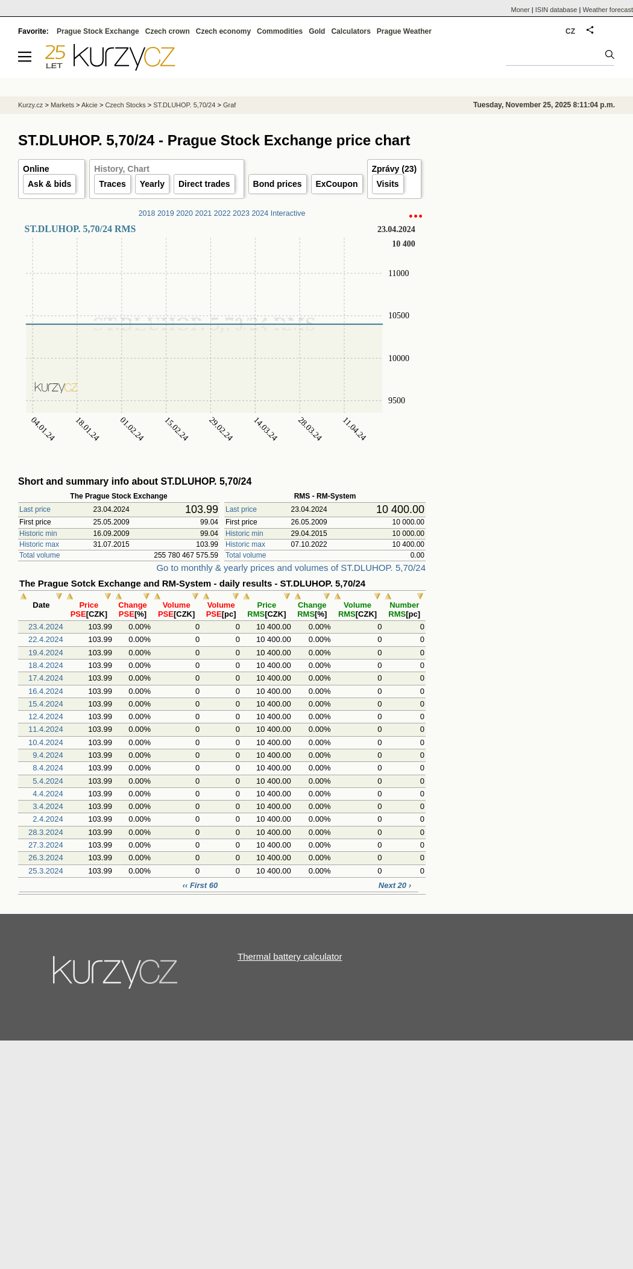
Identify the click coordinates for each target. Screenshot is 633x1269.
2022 (222, 213)
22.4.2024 (45, 639)
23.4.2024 (45, 626)
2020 (184, 213)
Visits (388, 184)
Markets (62, 105)
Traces (112, 184)
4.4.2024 (48, 793)
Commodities (280, 31)
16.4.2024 (45, 691)
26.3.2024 (45, 857)
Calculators (350, 31)
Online (36, 169)
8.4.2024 (48, 767)
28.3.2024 (45, 832)
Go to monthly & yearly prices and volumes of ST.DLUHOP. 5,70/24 (291, 567)
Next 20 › (395, 885)
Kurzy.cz (30, 105)
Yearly (152, 184)
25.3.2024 (45, 870)
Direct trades (204, 184)
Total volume (39, 555)
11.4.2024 (45, 729)
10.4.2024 (45, 742)
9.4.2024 (48, 755)
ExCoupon (337, 184)
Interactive (288, 213)
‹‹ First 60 (200, 885)
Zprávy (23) (394, 169)
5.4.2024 (48, 781)
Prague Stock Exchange (98, 31)
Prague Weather (404, 31)
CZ (570, 31)
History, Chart (122, 169)
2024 (259, 213)
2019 (165, 213)
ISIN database (556, 9)
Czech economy (223, 31)
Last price (35, 509)
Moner (520, 9)
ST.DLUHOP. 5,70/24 (184, 105)
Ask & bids (49, 184)
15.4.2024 (45, 703)
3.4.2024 (48, 806)
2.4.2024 (48, 818)
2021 (203, 213)
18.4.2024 (45, 665)
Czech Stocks (125, 105)
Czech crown (167, 31)
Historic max (39, 544)
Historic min (38, 533)
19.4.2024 (45, 652)
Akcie (89, 105)
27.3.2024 (45, 844)
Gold (317, 31)
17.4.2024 (45, 677)
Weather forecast (607, 9)
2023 (241, 213)
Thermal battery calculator (290, 956)
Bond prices (277, 184)
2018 (147, 213)
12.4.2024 (45, 716)
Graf (229, 105)
